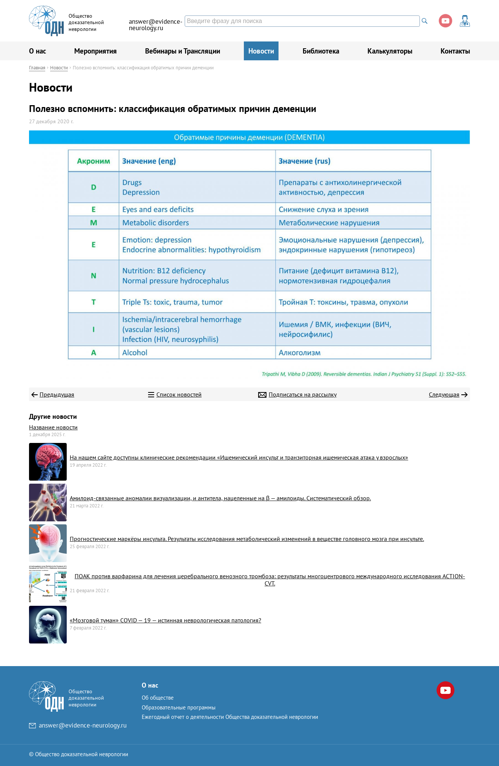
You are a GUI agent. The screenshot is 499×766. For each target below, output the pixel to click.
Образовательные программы (179, 707)
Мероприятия (95, 50)
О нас (37, 50)
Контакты (455, 50)
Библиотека (321, 50)
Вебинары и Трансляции (182, 50)
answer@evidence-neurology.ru (155, 24)
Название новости (53, 427)
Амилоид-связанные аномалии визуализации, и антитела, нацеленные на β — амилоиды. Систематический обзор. (220, 498)
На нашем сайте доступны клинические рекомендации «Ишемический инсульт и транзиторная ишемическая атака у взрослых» (239, 457)
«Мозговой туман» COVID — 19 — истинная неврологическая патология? (165, 620)
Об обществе (158, 697)
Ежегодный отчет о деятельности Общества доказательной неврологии (230, 716)
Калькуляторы (389, 50)
